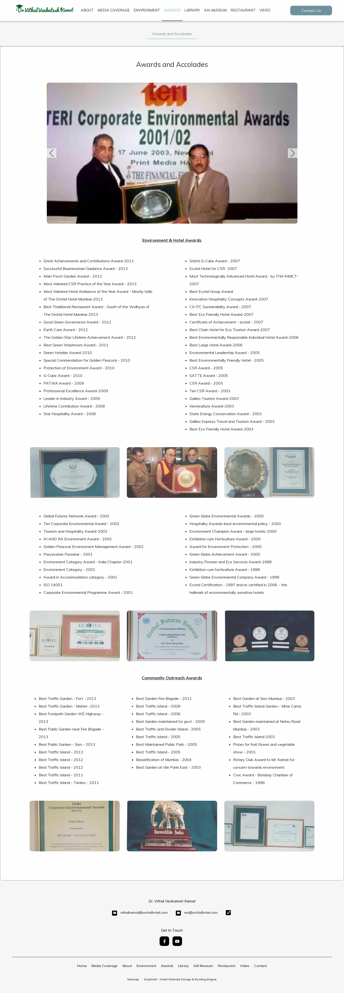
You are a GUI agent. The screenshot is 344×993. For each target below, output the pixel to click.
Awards (172, 10)
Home (82, 966)
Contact (260, 966)
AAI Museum (215, 10)
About (87, 10)
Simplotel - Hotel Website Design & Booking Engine (180, 979)
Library (192, 10)
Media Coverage (113, 10)
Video (264, 10)
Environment (147, 10)
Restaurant (243, 10)
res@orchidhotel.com (201, 912)
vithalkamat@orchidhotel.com (144, 912)
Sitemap (133, 979)
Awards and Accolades (172, 33)
